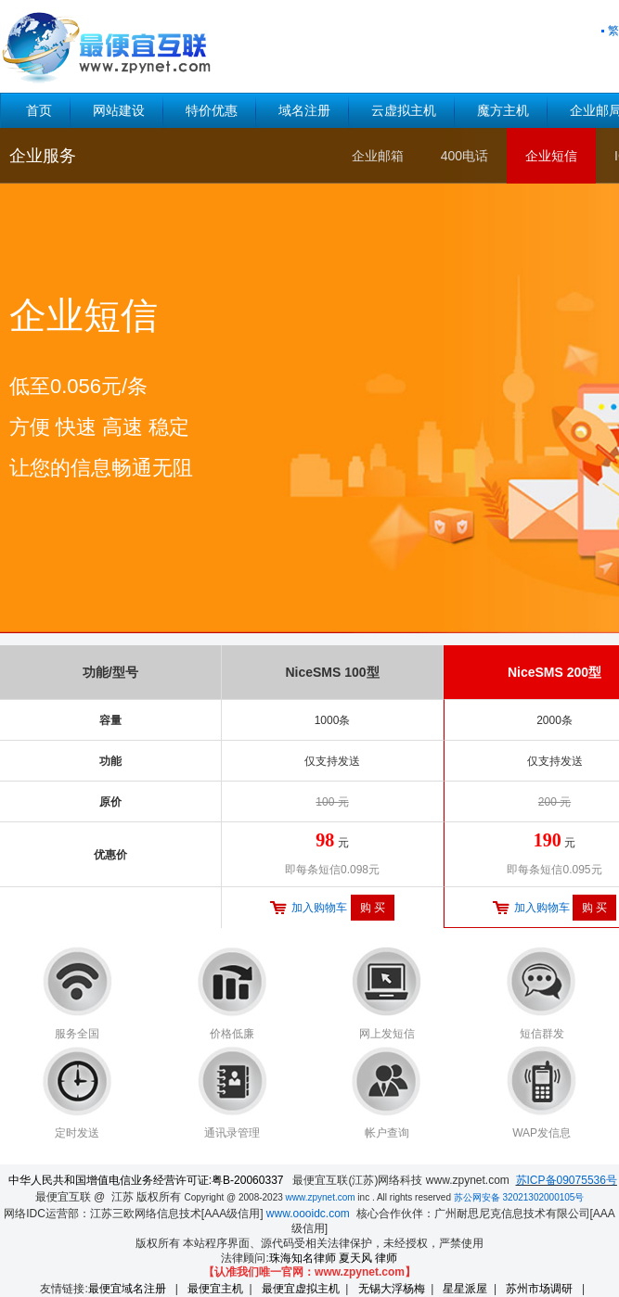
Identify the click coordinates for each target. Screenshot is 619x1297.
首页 (39, 110)
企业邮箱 (378, 155)
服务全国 (77, 1033)
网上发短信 (387, 1033)
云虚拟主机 (403, 110)
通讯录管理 (232, 1132)
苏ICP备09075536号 (566, 1180)
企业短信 (551, 155)
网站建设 (119, 110)
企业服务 (42, 155)
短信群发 (542, 1033)
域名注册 (304, 110)
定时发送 (77, 1132)
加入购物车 (319, 907)
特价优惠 (212, 110)
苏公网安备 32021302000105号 (519, 1197)
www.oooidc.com (308, 1213)
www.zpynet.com (320, 1197)
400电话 (464, 155)
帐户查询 (387, 1132)
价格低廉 (232, 1033)
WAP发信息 (541, 1132)
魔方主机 (503, 110)
